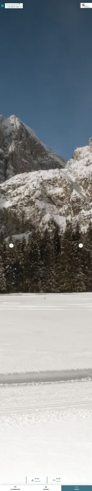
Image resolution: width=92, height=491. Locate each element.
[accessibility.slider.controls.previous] (11, 245)
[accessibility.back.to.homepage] (14, 5)
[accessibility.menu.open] (2, 5)
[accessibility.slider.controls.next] (81, 245)
